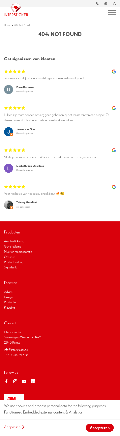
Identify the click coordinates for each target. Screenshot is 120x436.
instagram (15, 381)
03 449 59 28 (98, 3)
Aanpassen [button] (12, 426)
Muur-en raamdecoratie (18, 252)
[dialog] (60, 418)
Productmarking (13, 262)
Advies (8, 292)
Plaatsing (9, 307)
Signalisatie (10, 267)
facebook (6, 381)
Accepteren (100, 427)
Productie (10, 302)
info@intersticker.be (106, 3)
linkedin (33, 381)
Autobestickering (14, 241)
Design (8, 297)
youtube (24, 381)
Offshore (9, 257)
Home (7, 25)
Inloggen (115, 3)
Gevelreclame (12, 246)
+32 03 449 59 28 (16, 355)
